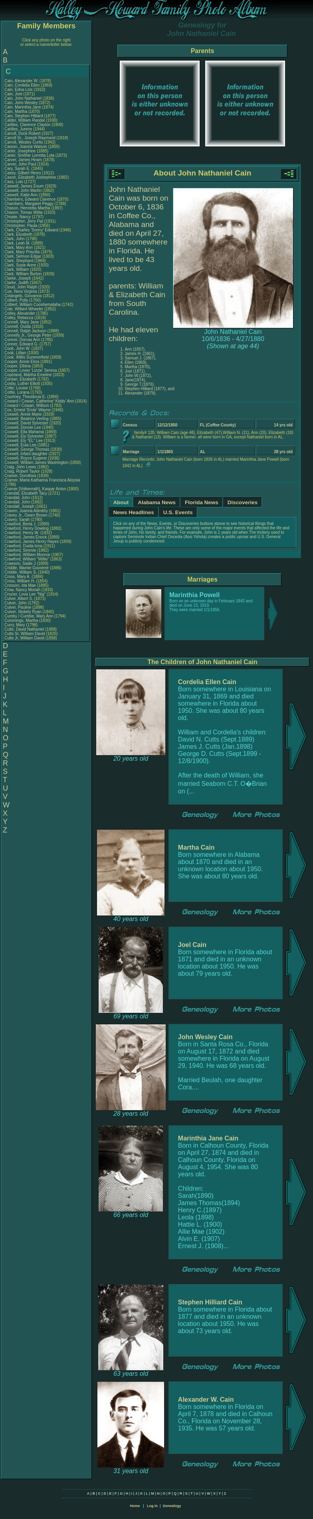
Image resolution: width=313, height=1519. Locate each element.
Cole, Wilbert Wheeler (23, 309)
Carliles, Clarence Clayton (27, 124)
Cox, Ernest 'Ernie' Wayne (27, 410)
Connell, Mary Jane (21, 322)
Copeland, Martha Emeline (28, 375)
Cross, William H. (19, 581)
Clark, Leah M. (17, 243)
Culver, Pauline (18, 607)
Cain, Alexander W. (21, 81)
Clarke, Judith (17, 282)
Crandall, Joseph (20, 506)
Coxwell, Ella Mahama (24, 432)
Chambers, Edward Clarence (29, 199)
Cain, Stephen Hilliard (23, 116)
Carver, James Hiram (23, 160)
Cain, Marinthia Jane (22, 107)
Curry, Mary (15, 625)
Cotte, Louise (16, 388)
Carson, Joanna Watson (25, 146)
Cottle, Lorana (17, 392)
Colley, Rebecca (19, 318)
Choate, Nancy (18, 217)
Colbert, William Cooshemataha (32, 304)
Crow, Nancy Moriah (22, 590)
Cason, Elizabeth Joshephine (30, 177)
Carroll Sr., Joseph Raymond (29, 138)
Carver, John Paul (20, 164)
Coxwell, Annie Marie (23, 414)
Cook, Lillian (15, 353)
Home (135, 1506)
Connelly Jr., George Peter (28, 335)
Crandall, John (17, 497)
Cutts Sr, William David (24, 633)
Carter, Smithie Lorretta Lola (29, 155)
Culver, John (16, 603)
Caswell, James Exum (24, 186)
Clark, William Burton (23, 274)
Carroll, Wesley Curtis (23, 142)
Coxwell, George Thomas (27, 449)
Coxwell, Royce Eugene (25, 458)
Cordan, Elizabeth (20, 379)
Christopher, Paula (21, 225)
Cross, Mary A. (17, 576)
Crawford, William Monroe (27, 554)
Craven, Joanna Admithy (26, 511)
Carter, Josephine (20, 151)
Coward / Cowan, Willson (27, 405)
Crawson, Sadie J (20, 563)
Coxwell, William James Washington (36, 462)
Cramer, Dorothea (20, 475)
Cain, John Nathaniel (23, 98)
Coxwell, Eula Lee (20, 445)
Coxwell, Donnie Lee (22, 427)
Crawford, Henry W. (21, 533)
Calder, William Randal (24, 120)
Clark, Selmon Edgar (22, 256)
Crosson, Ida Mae (20, 585)
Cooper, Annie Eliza (21, 361)
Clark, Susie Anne (20, 265)
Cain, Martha (16, 111)
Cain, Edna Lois (18, 89)
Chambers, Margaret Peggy (28, 203)
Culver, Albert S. (18, 598)
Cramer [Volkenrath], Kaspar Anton (35, 489)
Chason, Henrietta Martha (27, 208)
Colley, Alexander (20, 313)
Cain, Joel (13, 94)
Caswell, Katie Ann (21, 195)
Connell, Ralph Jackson (25, 331)
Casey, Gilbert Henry (22, 173)
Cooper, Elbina (18, 366)
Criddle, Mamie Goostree (26, 568)
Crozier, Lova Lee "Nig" (25, 594)
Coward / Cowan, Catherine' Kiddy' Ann (39, 401)
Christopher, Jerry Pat (24, 221)
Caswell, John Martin (23, 190)
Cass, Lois (14, 182)
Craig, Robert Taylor (22, 471)
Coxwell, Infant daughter (26, 454)
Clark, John (15, 239)
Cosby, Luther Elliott (22, 383)
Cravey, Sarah (17, 519)
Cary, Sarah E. (17, 168)
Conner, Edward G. (21, 344)
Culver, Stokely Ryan (23, 612)
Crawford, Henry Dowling (26, 528)
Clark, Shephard (19, 260)
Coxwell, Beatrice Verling (26, 418)
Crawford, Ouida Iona (23, 546)
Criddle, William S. (20, 572)
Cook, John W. (17, 348)
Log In (152, 1506)
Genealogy (172, 1506)
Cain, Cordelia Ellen (22, 85)
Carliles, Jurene (18, 129)
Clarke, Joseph (18, 278)
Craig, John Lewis (20, 467)
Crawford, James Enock (25, 537)
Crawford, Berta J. (20, 524)
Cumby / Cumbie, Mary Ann (28, 616)
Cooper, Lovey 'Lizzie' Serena (30, 370)
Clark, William (17, 269)
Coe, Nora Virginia (20, 291)
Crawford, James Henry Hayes (31, 541)
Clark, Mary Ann (18, 247)
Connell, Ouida (18, 326)
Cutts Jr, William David (24, 638)
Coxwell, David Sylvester (26, 423)
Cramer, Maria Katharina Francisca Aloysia (42, 480)
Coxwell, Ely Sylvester (24, 436)
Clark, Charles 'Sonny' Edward (31, 230)
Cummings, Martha (21, 620)
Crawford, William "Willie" (27, 559)
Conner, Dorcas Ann (22, 339)
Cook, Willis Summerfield (26, 357)
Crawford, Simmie (20, 550)
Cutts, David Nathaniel (24, 629)
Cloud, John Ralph (20, 287)
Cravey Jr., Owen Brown (26, 515)
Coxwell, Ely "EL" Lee (23, 440)
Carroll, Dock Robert (22, 133)
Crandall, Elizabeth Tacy (25, 493)
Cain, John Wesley (21, 103)
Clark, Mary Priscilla (22, 252)
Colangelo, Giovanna (23, 296)
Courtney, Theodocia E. (25, 397)
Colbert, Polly (16, 300)
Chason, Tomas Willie (23, 212)
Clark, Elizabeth (19, 234)
